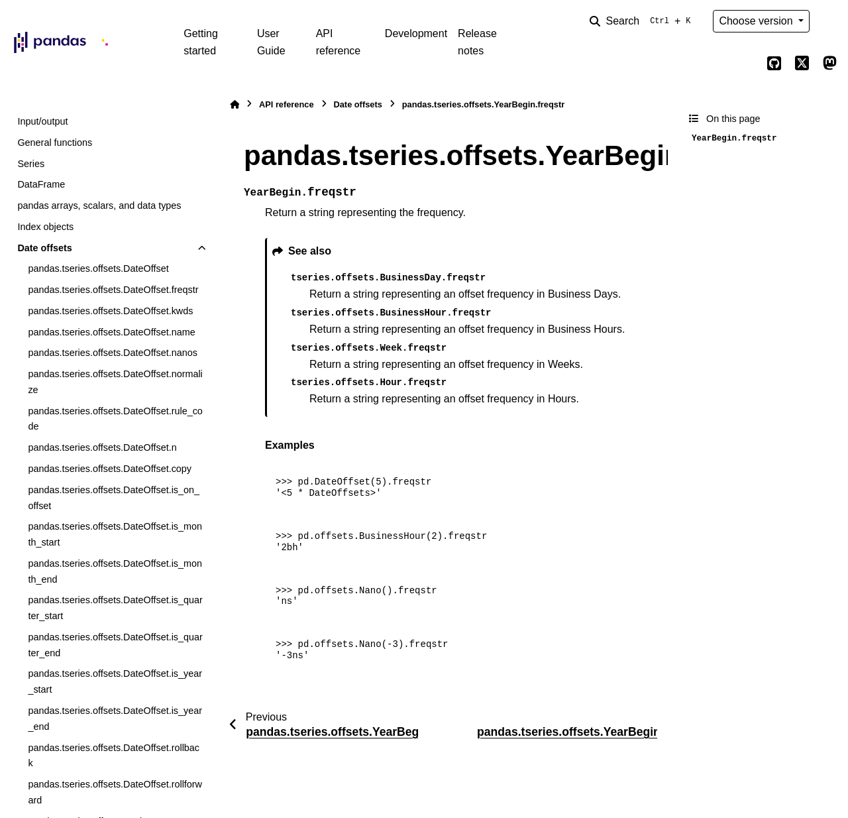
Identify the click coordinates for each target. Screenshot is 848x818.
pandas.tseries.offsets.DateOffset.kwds (110, 311)
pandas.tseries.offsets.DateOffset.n (102, 447)
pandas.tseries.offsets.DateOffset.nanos (112, 352)
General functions (54, 142)
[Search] (642, 21)
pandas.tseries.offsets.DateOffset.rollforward (115, 792)
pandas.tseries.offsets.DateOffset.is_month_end (115, 571)
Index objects (45, 226)
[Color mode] (829, 21)
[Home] (234, 104)
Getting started (201, 42)
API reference (338, 42)
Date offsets (44, 248)
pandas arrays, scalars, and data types (99, 205)
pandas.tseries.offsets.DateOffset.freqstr (113, 289)
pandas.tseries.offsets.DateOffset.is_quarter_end (115, 645)
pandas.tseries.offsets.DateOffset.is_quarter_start (115, 608)
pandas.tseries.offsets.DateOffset (98, 268)
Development (416, 33)
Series (30, 163)
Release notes (477, 42)
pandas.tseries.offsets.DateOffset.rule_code (115, 419)
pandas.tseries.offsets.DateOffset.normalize (115, 382)
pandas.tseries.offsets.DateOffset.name (111, 332)
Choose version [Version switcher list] (757, 21)
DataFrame (41, 184)
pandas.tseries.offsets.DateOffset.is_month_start (115, 534)
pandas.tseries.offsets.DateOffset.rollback (113, 755)
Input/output (42, 121)
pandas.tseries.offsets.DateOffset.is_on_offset (113, 498)
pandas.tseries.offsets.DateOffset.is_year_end (115, 718)
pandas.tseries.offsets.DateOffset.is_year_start (115, 681)
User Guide (271, 42)
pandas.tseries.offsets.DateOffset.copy (109, 468)
